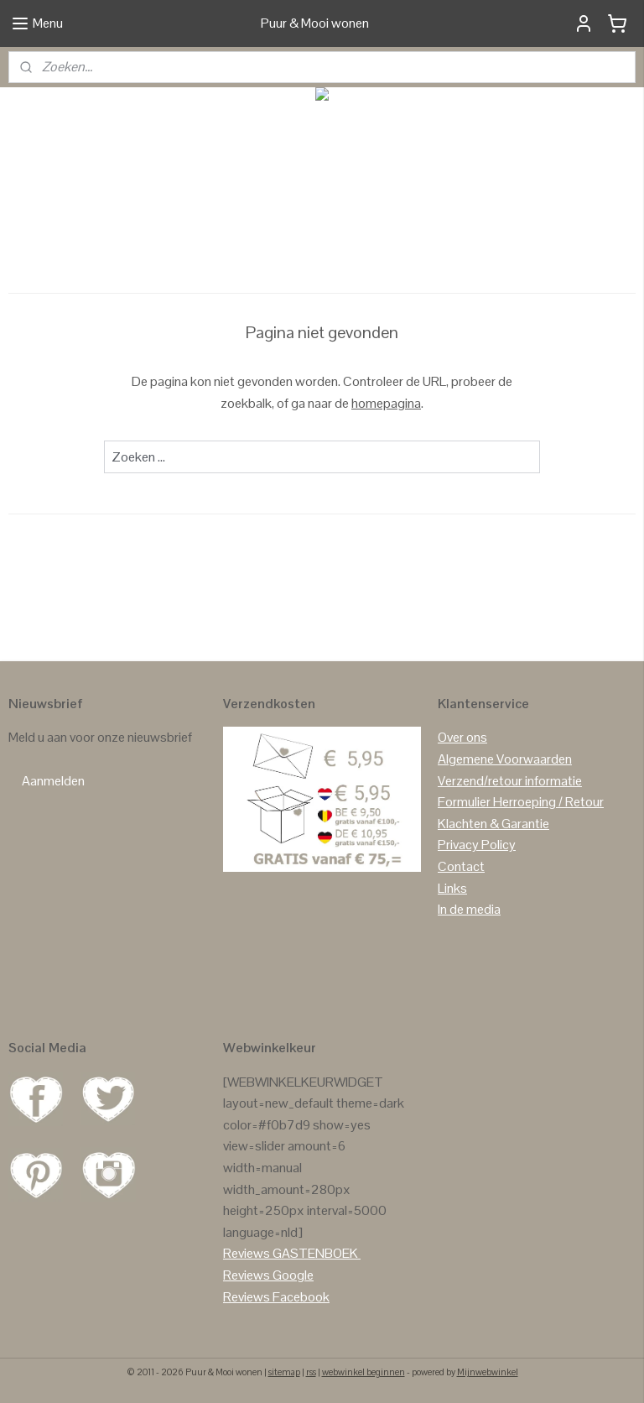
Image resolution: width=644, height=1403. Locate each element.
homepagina (386, 402)
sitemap (284, 1372)
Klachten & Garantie (493, 823)
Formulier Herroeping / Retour (521, 802)
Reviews (246, 1253)
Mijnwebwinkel (487, 1372)
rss (311, 1372)
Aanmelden (53, 781)
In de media (469, 909)
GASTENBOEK (315, 1253)
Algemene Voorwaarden (505, 759)
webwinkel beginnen (363, 1372)
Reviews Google (268, 1275)
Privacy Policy (477, 844)
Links (452, 888)
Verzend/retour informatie (510, 781)
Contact (461, 866)
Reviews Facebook (276, 1297)
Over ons (462, 737)
